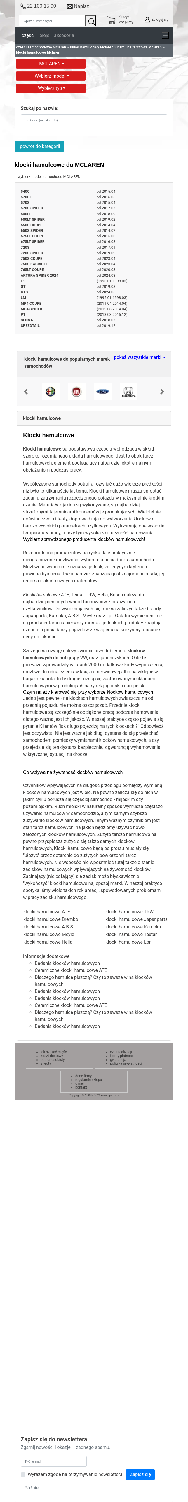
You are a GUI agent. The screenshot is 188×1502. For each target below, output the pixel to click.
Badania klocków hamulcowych (67, 963)
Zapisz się (140, 1474)
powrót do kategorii (39, 146)
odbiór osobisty (53, 1060)
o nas (79, 1084)
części (28, 35)
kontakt (81, 1087)
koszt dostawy (52, 1056)
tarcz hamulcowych (53, 827)
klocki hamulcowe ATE (46, 911)
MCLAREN (50, 63)
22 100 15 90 (41, 6)
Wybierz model (51, 76)
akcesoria (64, 35)
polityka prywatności (126, 1063)
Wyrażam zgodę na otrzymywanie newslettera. (76, 1474)
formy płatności (122, 1056)
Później (32, 1488)
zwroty (46, 1063)
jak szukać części (54, 1052)
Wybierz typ (50, 88)
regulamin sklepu (88, 1080)
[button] (26, 391)
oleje (44, 35)
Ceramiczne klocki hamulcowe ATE (71, 970)
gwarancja (118, 1060)
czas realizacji (121, 1052)
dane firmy (83, 1076)
